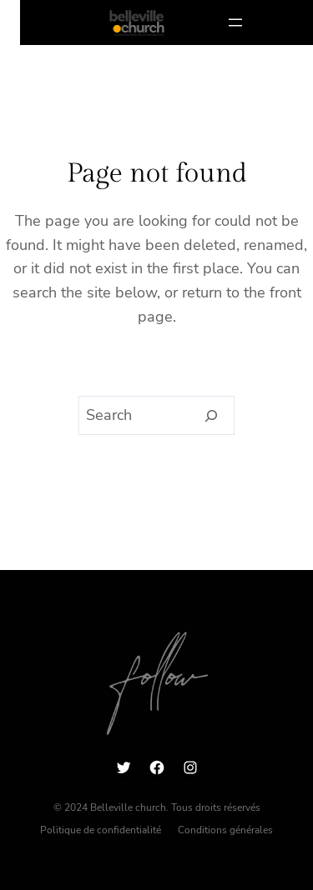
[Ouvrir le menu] (235, 22)
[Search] (211, 416)
